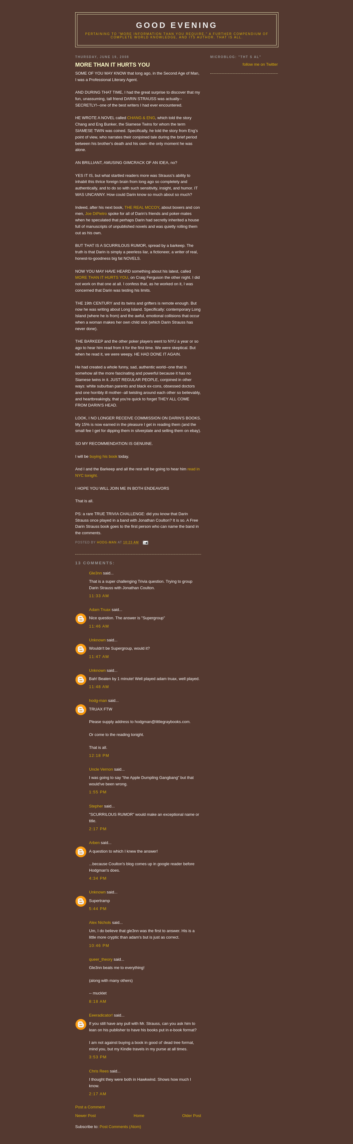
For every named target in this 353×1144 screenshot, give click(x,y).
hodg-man (98, 700)
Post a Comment (90, 1107)
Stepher (96, 806)
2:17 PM (98, 829)
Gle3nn (95, 573)
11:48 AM (99, 686)
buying (95, 456)
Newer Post (85, 1115)
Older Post (191, 1115)
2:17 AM (98, 1093)
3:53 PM (98, 1057)
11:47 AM (99, 656)
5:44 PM (98, 908)
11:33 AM (99, 595)
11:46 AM (99, 626)
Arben (94, 842)
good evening (177, 25)
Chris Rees (99, 1071)
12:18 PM (99, 755)
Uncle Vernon (101, 769)
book (113, 456)
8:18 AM (98, 1001)
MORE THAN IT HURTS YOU (112, 65)
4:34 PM (98, 878)
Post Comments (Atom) (120, 1126)
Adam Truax (100, 609)
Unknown (97, 640)
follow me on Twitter (260, 64)
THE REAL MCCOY (141, 207)
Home (139, 1115)
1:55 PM (98, 792)
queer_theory (101, 959)
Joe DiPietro (96, 213)
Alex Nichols (100, 922)
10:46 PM (99, 945)
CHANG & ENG (141, 117)
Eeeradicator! (101, 1015)
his (105, 456)
